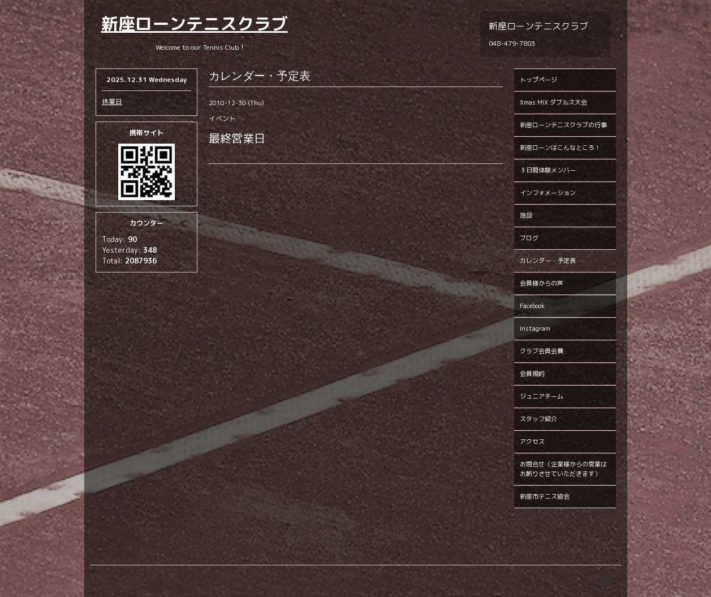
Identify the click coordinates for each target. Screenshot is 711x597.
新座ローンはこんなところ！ (560, 147)
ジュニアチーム (541, 396)
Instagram (535, 328)
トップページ (538, 79)
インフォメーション (548, 192)
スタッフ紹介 (538, 418)
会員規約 (532, 373)
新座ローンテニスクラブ (194, 24)
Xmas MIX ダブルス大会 (553, 102)
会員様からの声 (541, 283)
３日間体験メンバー (548, 170)
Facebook (532, 305)
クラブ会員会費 (541, 351)
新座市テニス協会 (545, 496)
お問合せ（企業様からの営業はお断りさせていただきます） (563, 469)
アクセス (532, 441)
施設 (526, 215)
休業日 (112, 101)
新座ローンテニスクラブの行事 (563, 124)
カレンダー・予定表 (548, 260)
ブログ (529, 238)
